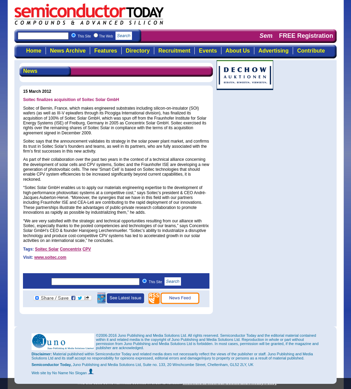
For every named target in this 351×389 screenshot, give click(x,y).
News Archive (68, 51)
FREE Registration (306, 35)
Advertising (273, 51)
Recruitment (174, 51)
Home (33, 51)
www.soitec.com (50, 257)
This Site (165, 282)
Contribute (311, 51)
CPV (87, 249)
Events (208, 51)
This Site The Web (104, 36)
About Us (238, 51)
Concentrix (71, 249)
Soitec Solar (47, 249)
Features (105, 51)
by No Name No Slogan (70, 373)
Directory (138, 51)
